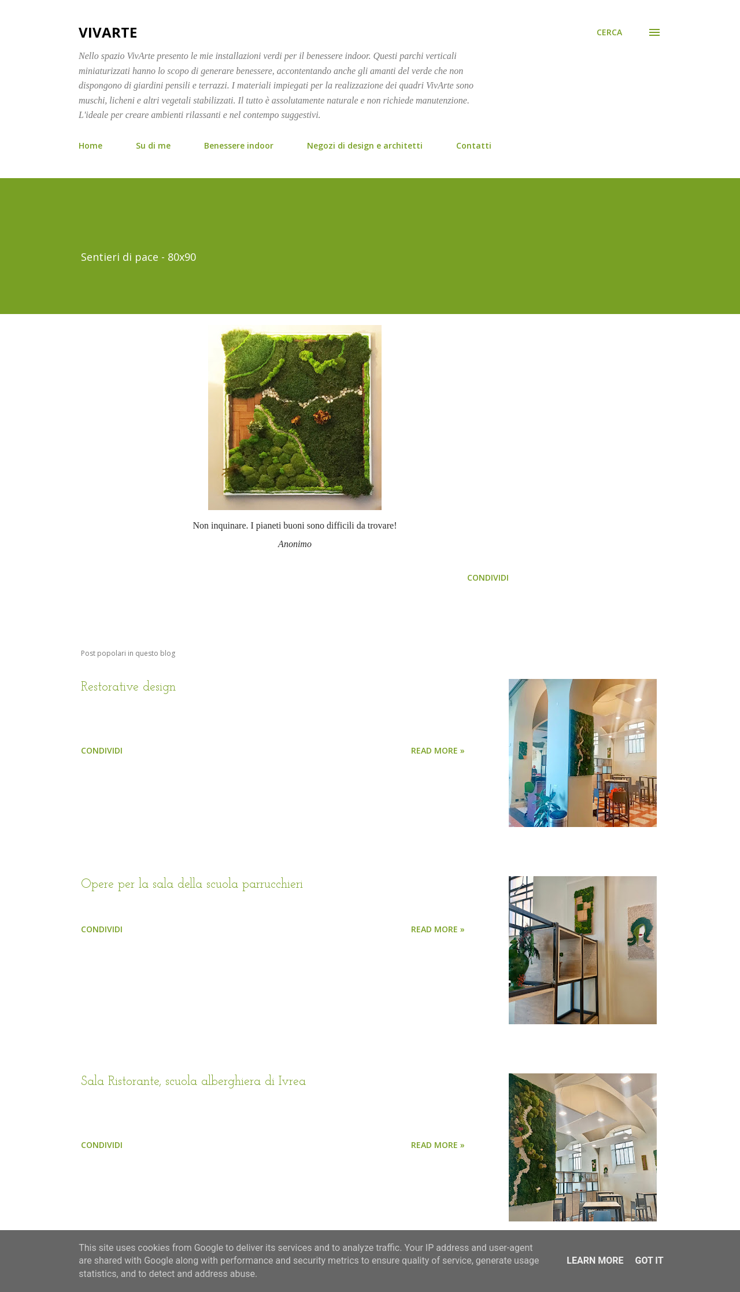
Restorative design (128, 687)
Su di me (153, 145)
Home (90, 145)
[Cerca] (609, 32)
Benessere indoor (238, 145)
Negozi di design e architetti (365, 145)
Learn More (595, 1260)
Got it (649, 1260)
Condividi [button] (488, 577)
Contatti (473, 145)
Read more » (438, 750)
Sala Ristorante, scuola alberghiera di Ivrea (193, 1081)
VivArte (108, 32)
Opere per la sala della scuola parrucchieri (192, 884)
